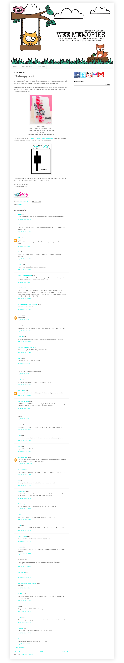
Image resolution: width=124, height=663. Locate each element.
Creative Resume (27, 67)
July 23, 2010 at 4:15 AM (24, 231)
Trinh (19, 380)
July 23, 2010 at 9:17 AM (24, 451)
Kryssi (19, 315)
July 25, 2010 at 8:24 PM (24, 577)
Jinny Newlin (21, 491)
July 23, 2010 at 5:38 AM (24, 320)
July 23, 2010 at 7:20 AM (24, 374)
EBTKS (20, 204)
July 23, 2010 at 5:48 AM (24, 331)
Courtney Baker (22, 536)
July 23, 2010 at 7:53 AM (24, 384)
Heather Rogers (22, 504)
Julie (19, 225)
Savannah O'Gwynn (23, 401)
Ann (19, 326)
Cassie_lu (20, 336)
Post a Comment (20, 647)
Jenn (19, 414)
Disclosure (41, 67)
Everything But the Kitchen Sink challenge (41, 138)
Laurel (20, 358)
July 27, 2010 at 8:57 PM (24, 633)
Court (19, 435)
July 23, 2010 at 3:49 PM (24, 498)
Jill (19, 480)
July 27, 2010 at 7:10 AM (24, 600)
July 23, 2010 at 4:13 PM (24, 509)
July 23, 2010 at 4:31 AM (24, 246)
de (18, 252)
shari (19, 214)
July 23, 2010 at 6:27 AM (24, 363)
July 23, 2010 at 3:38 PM (24, 485)
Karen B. (20, 264)
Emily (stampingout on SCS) (26, 347)
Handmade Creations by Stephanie (27, 304)
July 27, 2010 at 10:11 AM (25, 611)
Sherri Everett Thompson (25, 275)
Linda (19, 425)
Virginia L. (21, 594)
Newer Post (17, 651)
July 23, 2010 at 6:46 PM (24, 519)
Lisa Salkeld (21, 572)
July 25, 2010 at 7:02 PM (24, 566)
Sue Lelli (20, 628)
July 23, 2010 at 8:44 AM (24, 429)
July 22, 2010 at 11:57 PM (24, 219)
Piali (19, 237)
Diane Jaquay (21, 390)
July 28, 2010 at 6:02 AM (24, 644)
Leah (19, 514)
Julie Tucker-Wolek (23, 288)
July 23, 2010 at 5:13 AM (24, 309)
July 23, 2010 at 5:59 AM (24, 352)
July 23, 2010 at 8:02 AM (24, 395)
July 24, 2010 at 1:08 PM (24, 541)
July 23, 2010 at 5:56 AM (24, 341)
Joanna (20, 446)
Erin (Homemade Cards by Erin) (27, 583)
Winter (20, 547)
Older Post (65, 651)
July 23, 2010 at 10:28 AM (25, 464)
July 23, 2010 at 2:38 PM (24, 474)
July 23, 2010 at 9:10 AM (24, 440)
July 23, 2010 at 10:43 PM (25, 530)
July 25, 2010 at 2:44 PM (24, 554)
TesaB (19, 525)
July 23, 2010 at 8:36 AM (24, 419)
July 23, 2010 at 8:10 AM (24, 408)
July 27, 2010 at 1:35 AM (24, 588)
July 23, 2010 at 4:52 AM (24, 269)
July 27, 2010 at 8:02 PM (24, 622)
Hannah (20, 639)
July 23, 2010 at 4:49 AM (24, 258)
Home (15, 67)
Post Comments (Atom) (27, 654)
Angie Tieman (22, 469)
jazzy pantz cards (23, 457)
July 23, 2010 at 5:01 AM (24, 298)
